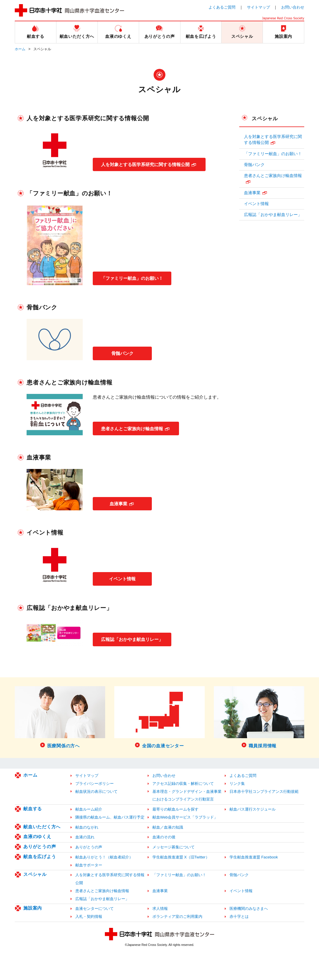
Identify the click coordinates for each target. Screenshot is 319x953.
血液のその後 (163, 837)
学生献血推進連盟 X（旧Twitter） (180, 857)
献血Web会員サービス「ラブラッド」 (185, 817)
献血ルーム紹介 (88, 809)
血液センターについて (94, 908)
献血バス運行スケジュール (253, 809)
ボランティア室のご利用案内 (177, 916)
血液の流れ (85, 837)
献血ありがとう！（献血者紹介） (104, 857)
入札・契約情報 (88, 916)
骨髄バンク (122, 352)
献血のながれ (86, 827)
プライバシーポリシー (94, 783)
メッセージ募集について (173, 847)
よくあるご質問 (222, 7)
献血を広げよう (39, 856)
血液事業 (118, 503)
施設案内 (32, 907)
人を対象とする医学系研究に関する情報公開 (149, 164)
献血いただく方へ (42, 826)
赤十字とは (239, 916)
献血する (32, 808)
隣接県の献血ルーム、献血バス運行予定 (109, 817)
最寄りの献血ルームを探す (175, 809)
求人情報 (160, 908)
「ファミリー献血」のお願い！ (135, 277)
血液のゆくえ (37, 836)
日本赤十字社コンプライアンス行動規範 (264, 791)
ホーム (20, 49)
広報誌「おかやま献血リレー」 (135, 639)
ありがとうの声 (39, 846)
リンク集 (237, 783)
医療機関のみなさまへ (249, 908)
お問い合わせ (292, 7)
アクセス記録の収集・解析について (183, 783)
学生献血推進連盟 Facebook (254, 857)
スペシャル (265, 118)
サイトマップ (258, 7)
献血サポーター (88, 865)
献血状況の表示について (96, 791)
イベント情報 (122, 578)
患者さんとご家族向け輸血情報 (135, 428)
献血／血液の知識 (167, 827)
